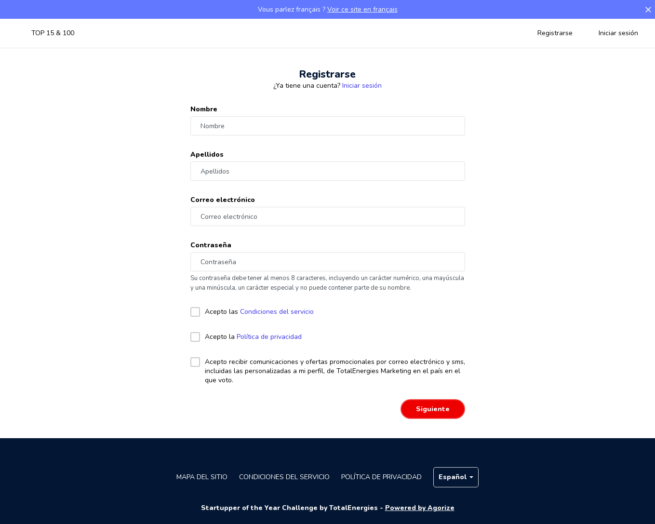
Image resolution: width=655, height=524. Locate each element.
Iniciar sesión (618, 33)
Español (456, 477)
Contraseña (210, 245)
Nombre (203, 109)
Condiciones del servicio (277, 311)
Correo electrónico (222, 199)
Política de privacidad (269, 336)
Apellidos (207, 154)
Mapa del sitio (201, 477)
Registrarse (555, 33)
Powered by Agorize (419, 507)
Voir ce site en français (362, 9)
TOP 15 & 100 (52, 33)
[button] (648, 9)
